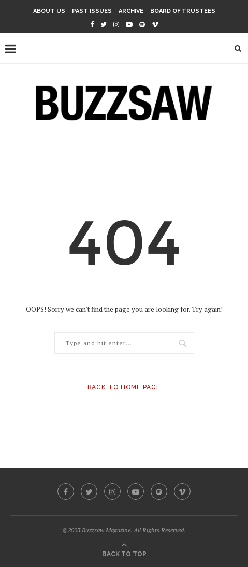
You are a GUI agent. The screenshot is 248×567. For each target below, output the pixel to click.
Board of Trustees (182, 11)
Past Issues (92, 11)
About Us (49, 11)
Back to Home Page (124, 387)
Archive (131, 11)
